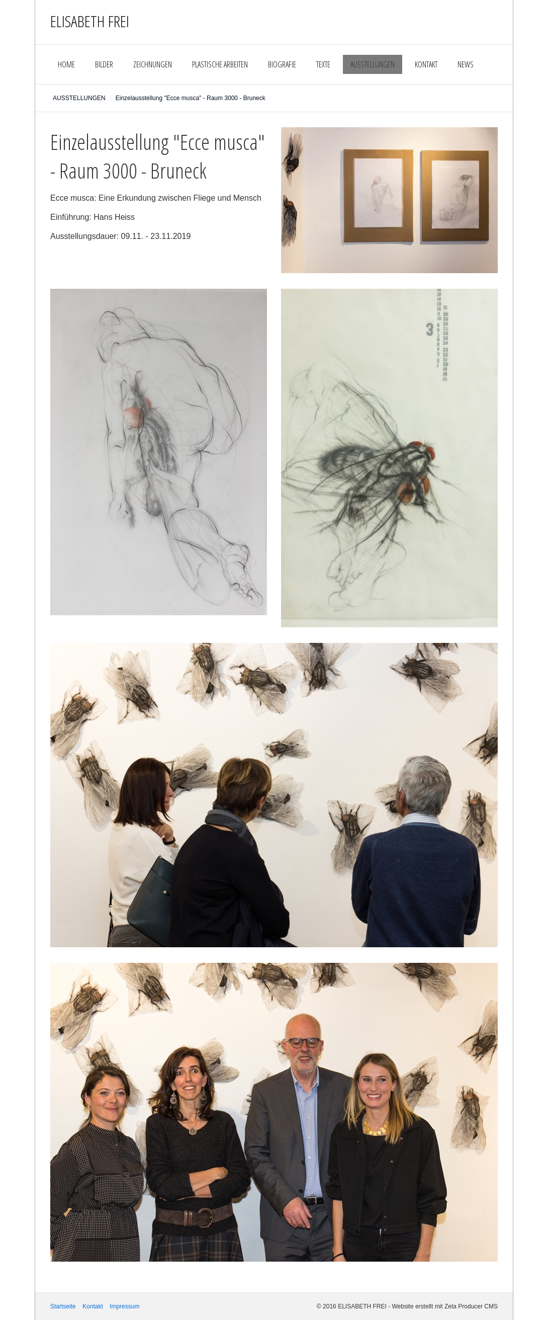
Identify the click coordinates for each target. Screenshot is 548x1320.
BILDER (104, 64)
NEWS (466, 64)
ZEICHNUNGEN (152, 64)
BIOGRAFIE (282, 64)
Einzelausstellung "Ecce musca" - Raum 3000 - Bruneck (190, 98)
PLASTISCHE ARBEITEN (220, 64)
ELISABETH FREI (89, 21)
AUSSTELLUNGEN (372, 64)
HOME (66, 64)
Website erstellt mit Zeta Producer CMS (445, 1306)
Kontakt (92, 1306)
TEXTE (323, 64)
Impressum (124, 1306)
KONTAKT (426, 64)
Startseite (63, 1306)
